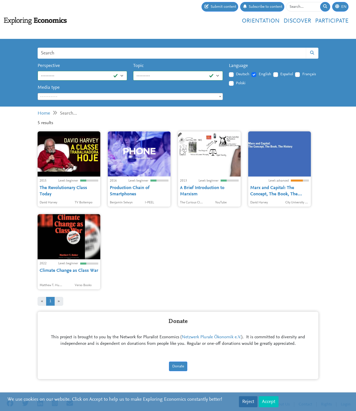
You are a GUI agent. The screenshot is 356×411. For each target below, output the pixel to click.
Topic (138, 65)
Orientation (261, 21)
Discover (297, 21)
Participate (331, 21)
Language (238, 65)
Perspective (49, 65)
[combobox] (130, 96)
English (265, 74)
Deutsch (242, 74)
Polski (240, 83)
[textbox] (130, 96)
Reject (248, 401)
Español (286, 74)
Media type (49, 87)
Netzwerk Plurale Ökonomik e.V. (211, 337)
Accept (268, 401)
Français (309, 74)
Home (44, 113)
